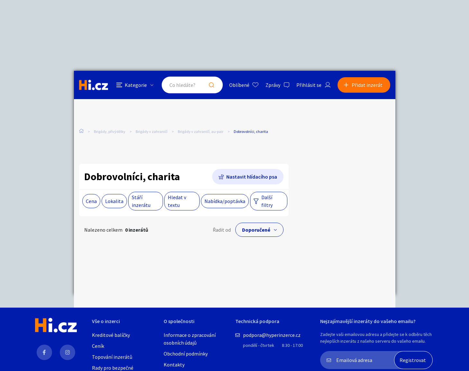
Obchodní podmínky (186, 353)
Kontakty (174, 364)
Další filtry (267, 201)
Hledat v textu (177, 201)
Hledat (211, 85)
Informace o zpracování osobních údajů (190, 339)
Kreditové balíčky (111, 335)
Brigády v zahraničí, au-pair (200, 131)
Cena (91, 201)
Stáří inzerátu (141, 201)
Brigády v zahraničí (151, 131)
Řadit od (222, 230)
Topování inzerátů (112, 357)
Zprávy (273, 85)
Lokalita (114, 201)
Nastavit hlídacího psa (251, 176)
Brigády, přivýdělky (109, 131)
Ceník (98, 346)
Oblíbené (239, 85)
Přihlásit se (308, 85)
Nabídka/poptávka (224, 201)
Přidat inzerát (367, 85)
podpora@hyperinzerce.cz (272, 335)
